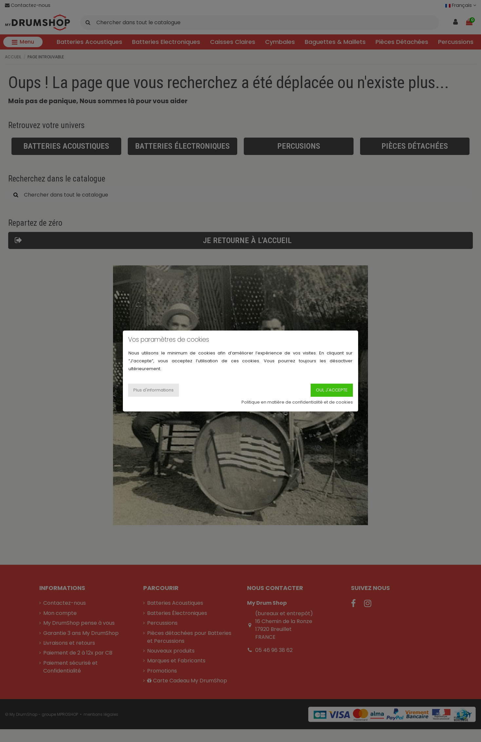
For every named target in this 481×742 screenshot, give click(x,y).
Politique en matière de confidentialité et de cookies (297, 402)
